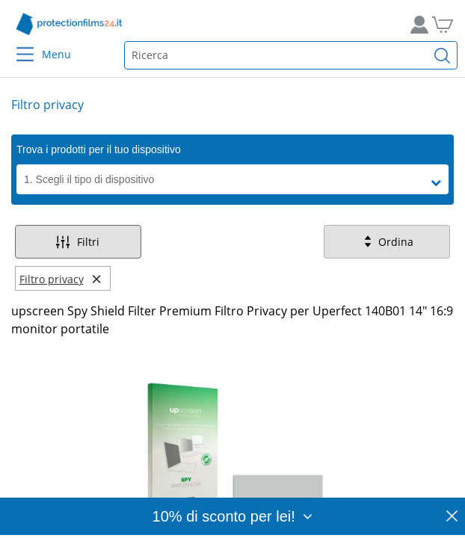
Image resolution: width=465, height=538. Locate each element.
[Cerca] (442, 55)
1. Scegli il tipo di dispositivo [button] (89, 179)
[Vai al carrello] (448, 24)
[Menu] (16, 44)
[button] (440, 183)
